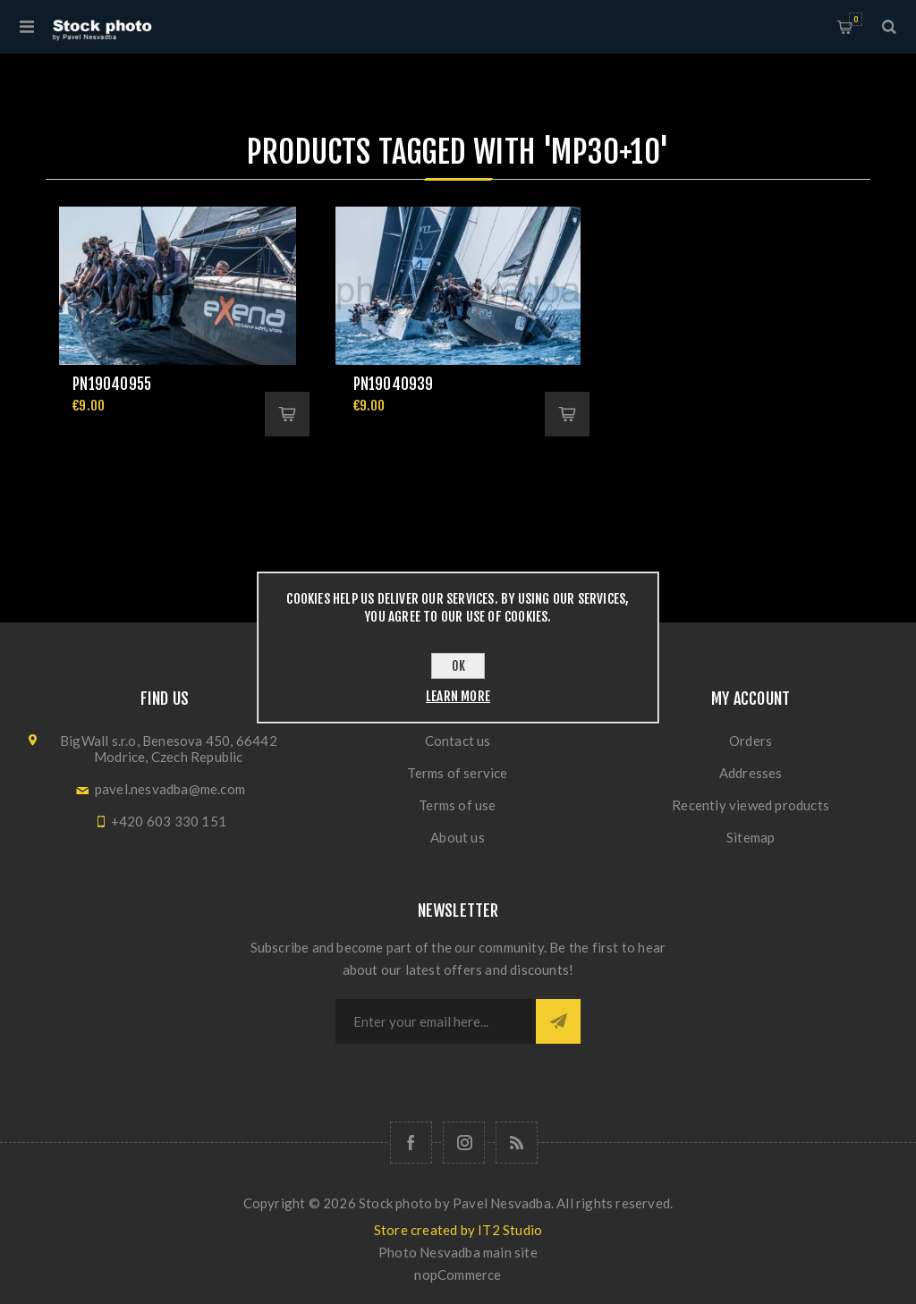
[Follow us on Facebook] (411, 1143)
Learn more (458, 696)
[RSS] (517, 1143)
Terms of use (457, 805)
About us (457, 837)
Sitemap (750, 837)
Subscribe (558, 1021)
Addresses (751, 773)
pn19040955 (111, 384)
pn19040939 (393, 384)
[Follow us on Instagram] (464, 1143)
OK (458, 665)
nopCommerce (457, 1274)
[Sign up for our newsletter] (435, 1021)
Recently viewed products (750, 805)
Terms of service (457, 773)
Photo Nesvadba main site (458, 1252)
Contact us (458, 740)
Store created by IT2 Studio (458, 1230)
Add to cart (287, 414)
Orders (750, 740)
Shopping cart (855, 19)
